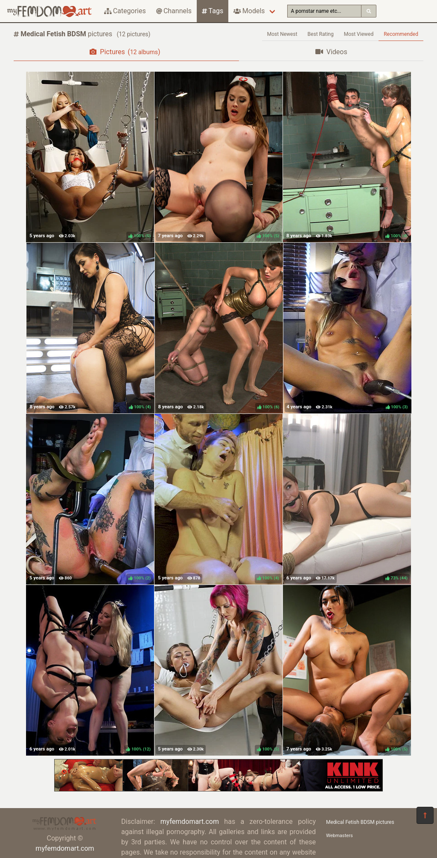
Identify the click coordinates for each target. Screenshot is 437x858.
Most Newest (282, 34)
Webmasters (339, 835)
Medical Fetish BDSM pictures (360, 822)
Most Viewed (359, 34)
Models (249, 11)
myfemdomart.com (64, 848)
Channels (174, 11)
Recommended (401, 34)
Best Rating (321, 34)
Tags (212, 11)
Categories (125, 11)
